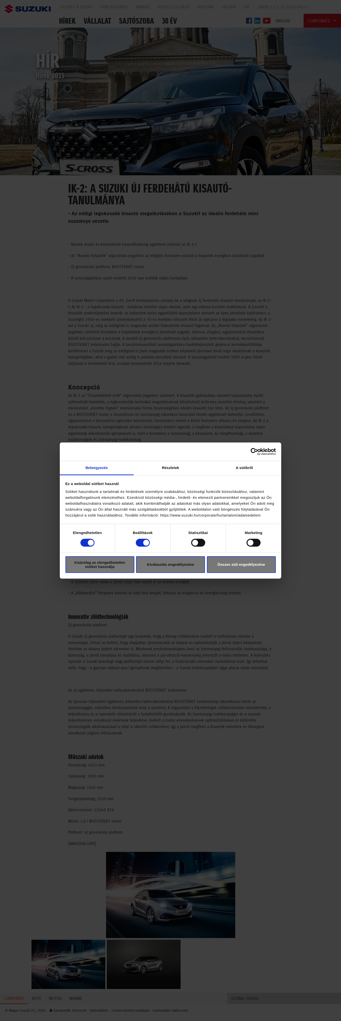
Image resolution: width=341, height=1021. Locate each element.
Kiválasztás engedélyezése (170, 564)
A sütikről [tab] (244, 468)
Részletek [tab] (170, 468)
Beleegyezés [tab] (96, 468)
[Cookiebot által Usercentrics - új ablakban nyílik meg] (254, 451)
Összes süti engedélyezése (241, 564)
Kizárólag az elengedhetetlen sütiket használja (100, 564)
